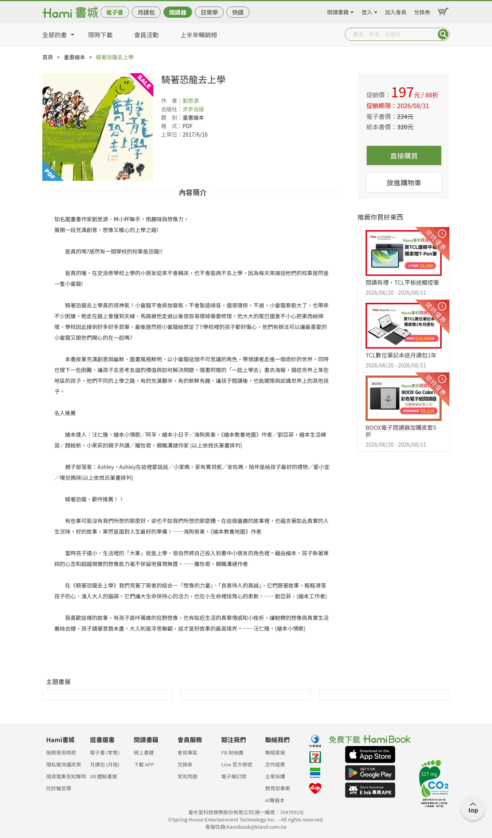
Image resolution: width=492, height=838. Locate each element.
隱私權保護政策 (63, 764)
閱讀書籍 (338, 10)
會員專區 (188, 752)
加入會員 (396, 10)
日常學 (209, 12)
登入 (367, 10)
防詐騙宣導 (58, 788)
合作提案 (275, 764)
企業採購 (275, 776)
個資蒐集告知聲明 (66, 776)
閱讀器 (177, 12)
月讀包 (146, 12)
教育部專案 (277, 788)
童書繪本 (74, 57)
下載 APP (144, 764)
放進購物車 (404, 182)
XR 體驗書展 (103, 776)
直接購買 (404, 155)
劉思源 (191, 100)
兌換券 (422, 10)
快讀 (238, 12)
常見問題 (188, 776)
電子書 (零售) (105, 752)
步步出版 (193, 109)
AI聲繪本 (275, 800)
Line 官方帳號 (237, 764)
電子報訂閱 (233, 776)
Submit (443, 34)
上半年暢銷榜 (198, 34)
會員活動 (146, 34)
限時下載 (100, 34)
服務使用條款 (61, 752)
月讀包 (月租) (105, 764)
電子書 (114, 12)
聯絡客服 (275, 752)
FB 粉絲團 (232, 752)
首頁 (47, 57)
